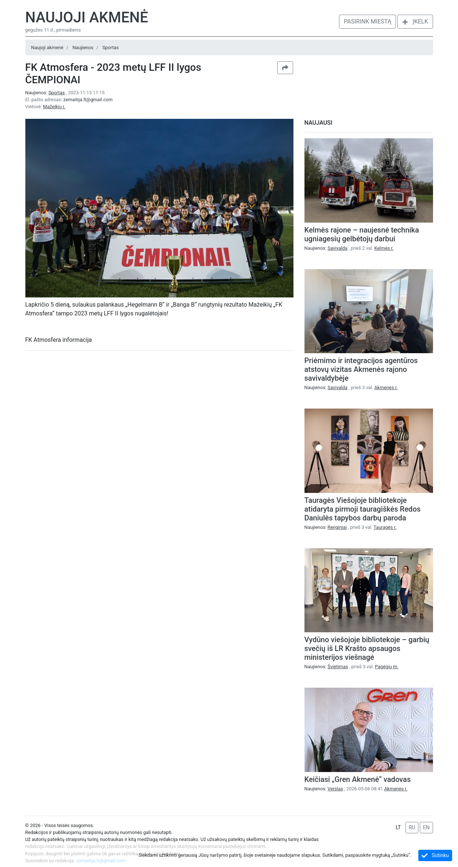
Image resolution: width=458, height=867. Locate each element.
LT (398, 827)
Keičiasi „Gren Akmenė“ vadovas (357, 779)
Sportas (110, 47)
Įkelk (415, 21)
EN (426, 827)
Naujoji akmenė (86, 17)
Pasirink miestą (367, 21)
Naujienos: (45, 92)
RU (412, 827)
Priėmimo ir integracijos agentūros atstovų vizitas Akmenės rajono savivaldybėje (361, 369)
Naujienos (82, 47)
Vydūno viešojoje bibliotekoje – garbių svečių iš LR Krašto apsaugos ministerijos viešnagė (366, 648)
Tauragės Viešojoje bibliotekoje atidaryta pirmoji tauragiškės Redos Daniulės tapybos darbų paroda (362, 509)
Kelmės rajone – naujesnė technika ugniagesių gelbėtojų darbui (361, 234)
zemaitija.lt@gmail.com (87, 99)
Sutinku (435, 855)
